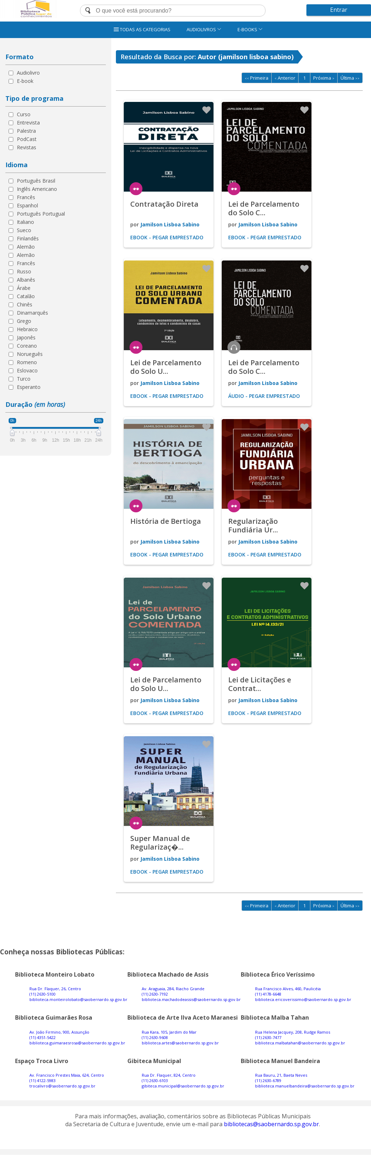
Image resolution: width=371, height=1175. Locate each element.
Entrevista (28, 122)
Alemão (26, 246)
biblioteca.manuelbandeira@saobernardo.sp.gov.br (304, 1086)
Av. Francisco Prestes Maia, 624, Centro (66, 1075)
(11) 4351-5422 (42, 1037)
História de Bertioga (165, 521)
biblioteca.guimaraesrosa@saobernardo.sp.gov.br (77, 1042)
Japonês (26, 337)
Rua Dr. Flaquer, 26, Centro (55, 988)
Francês (26, 197)
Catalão (26, 296)
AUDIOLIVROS (204, 29)
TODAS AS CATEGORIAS (142, 29)
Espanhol (27, 205)
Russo (24, 271)
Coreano (27, 345)
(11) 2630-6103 (155, 1080)
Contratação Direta (164, 204)
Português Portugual (41, 213)
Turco (23, 378)
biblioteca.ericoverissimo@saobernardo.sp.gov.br (303, 999)
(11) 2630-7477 (268, 1037)
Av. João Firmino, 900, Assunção (59, 1032)
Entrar (338, 10)
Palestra (26, 130)
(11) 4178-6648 (268, 994)
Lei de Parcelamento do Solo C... (263, 208)
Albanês (26, 279)
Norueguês (30, 354)
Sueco (24, 230)
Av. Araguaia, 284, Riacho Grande (173, 988)
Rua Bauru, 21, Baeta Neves (281, 1075)
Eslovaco (27, 370)
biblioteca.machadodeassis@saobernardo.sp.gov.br (191, 999)
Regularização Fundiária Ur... (253, 525)
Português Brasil (36, 180)
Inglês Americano (37, 188)
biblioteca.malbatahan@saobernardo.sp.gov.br (300, 1042)
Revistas (26, 147)
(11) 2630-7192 (155, 994)
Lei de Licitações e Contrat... (259, 684)
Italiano (25, 221)
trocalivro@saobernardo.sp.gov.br (62, 1086)
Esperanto (29, 387)
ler (136, 188)
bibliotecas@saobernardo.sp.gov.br (271, 1124)
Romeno (27, 362)
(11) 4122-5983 (42, 1080)
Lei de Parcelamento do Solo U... (165, 367)
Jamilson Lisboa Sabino (169, 224)
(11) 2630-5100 (42, 994)
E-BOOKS (250, 29)
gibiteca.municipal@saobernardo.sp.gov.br (183, 1086)
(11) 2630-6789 (268, 1080)
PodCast (27, 139)
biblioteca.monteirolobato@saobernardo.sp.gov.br (78, 999)
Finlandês (28, 238)
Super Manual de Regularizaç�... (160, 842)
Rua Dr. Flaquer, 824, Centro (169, 1075)
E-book (25, 80)
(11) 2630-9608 (155, 1037)
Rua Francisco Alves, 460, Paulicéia (288, 988)
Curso (23, 114)
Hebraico (27, 329)
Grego (24, 321)
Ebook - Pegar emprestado (166, 237)
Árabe (23, 288)
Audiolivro (28, 72)
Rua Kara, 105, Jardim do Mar (169, 1032)
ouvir (233, 347)
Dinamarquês (32, 312)
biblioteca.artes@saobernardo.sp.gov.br (180, 1042)
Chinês (24, 304)
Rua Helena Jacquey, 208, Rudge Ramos (292, 1032)
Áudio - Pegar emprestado (264, 396)
